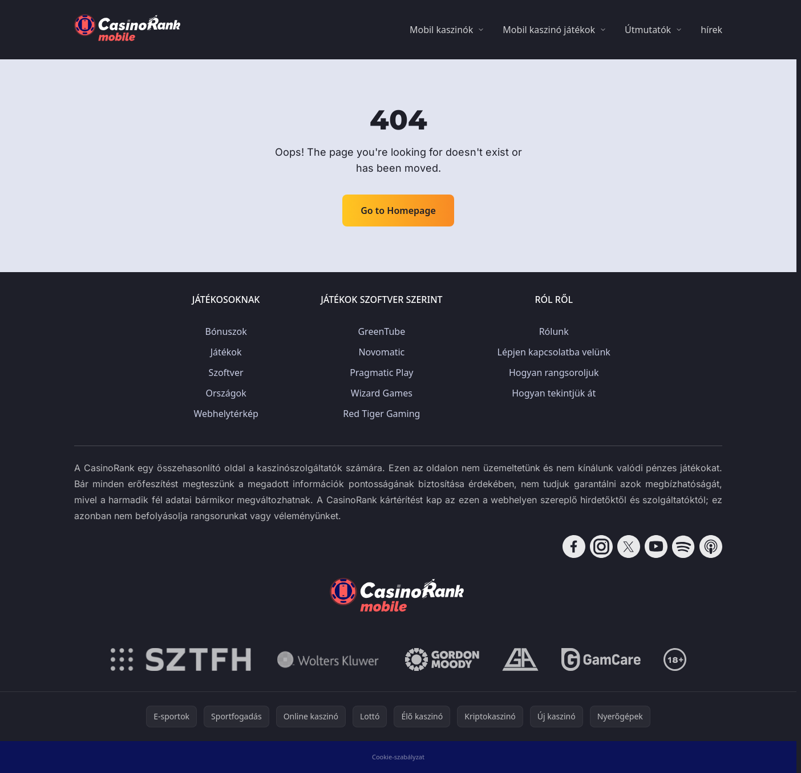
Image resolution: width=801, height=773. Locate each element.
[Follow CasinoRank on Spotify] (683, 546)
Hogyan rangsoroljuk (554, 372)
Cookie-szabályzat (398, 756)
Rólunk (554, 331)
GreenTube (381, 331)
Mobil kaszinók (441, 29)
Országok (225, 393)
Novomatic (381, 352)
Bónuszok (225, 331)
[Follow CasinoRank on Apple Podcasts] (710, 546)
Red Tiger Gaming (381, 413)
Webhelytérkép (225, 413)
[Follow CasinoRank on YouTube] (656, 546)
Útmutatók (648, 29)
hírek (711, 29)
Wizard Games (381, 393)
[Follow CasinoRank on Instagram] (601, 546)
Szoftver (226, 372)
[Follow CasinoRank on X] (628, 546)
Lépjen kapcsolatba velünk (553, 352)
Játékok (226, 352)
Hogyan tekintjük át (554, 393)
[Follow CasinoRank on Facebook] (574, 546)
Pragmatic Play (381, 372)
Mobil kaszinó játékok (549, 29)
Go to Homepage (398, 210)
